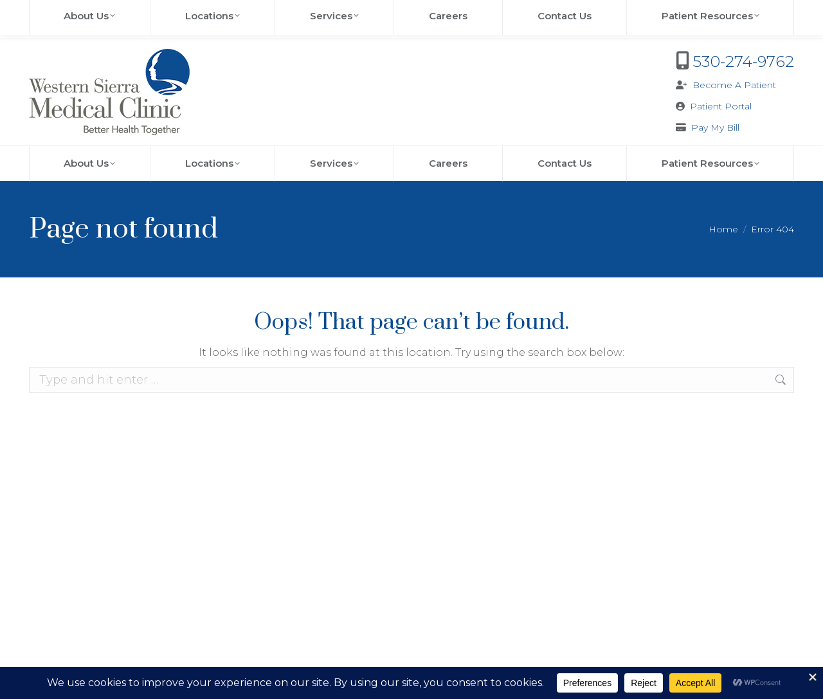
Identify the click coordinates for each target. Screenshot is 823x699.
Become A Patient (734, 85)
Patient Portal (721, 106)
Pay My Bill (715, 127)
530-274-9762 (743, 61)
